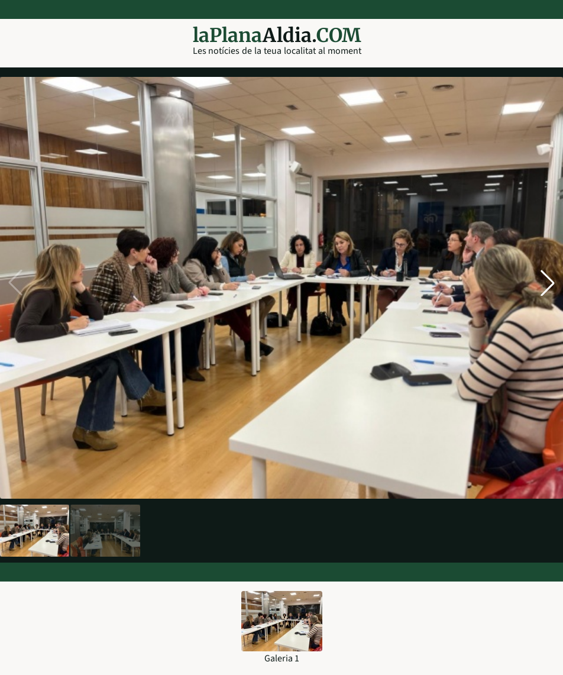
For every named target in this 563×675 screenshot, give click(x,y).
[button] (548, 283)
